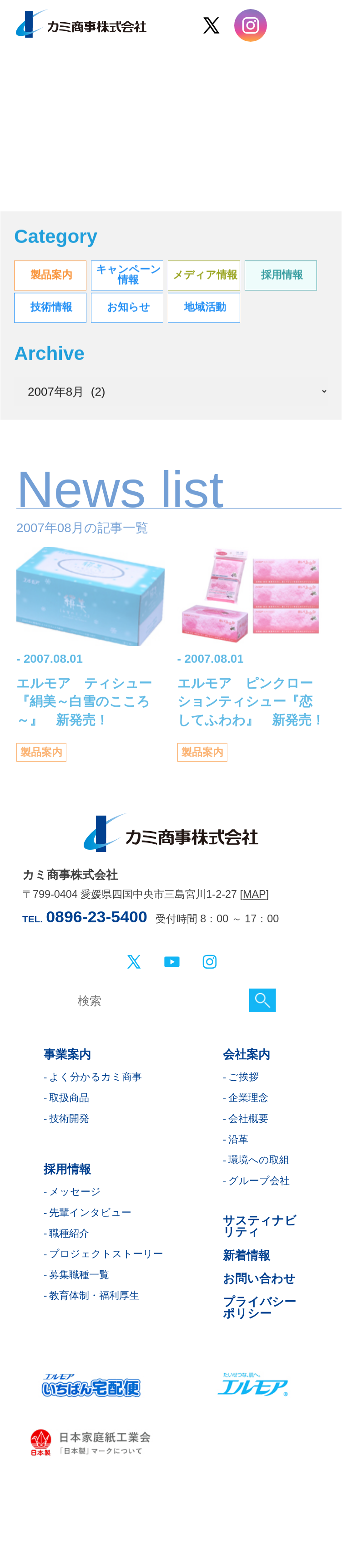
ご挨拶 (243, 1076)
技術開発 (69, 1118)
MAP (254, 894)
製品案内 (41, 758)
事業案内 (67, 1054)
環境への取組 (258, 1159)
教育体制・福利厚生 (94, 1295)
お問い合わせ (259, 1278)
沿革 (238, 1139)
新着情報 (246, 1255)
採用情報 (67, 1169)
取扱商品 (69, 1097)
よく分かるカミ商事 (95, 1076)
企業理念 (248, 1097)
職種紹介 (69, 1233)
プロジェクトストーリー (106, 1253)
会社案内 (246, 1054)
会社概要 (248, 1118)
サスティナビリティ (260, 1226)
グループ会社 (259, 1180)
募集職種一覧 (79, 1274)
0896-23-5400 (96, 917)
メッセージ (75, 1191)
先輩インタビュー (90, 1212)
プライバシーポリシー (259, 1307)
